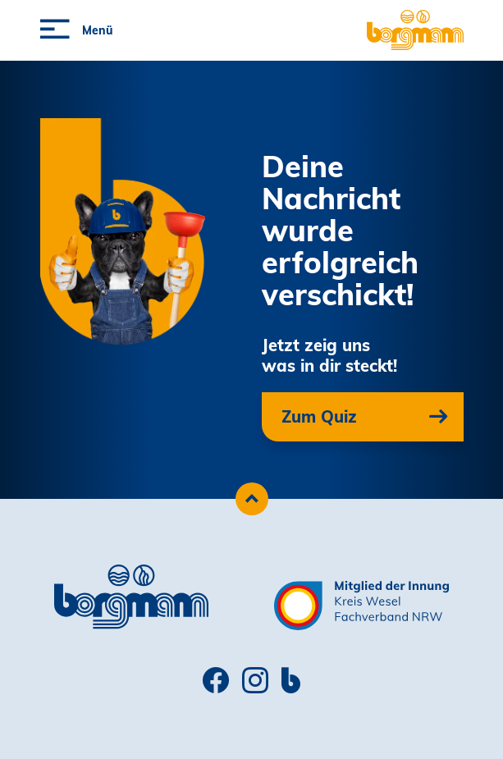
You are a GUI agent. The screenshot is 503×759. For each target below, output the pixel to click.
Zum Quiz (319, 416)
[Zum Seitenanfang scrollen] (251, 498)
